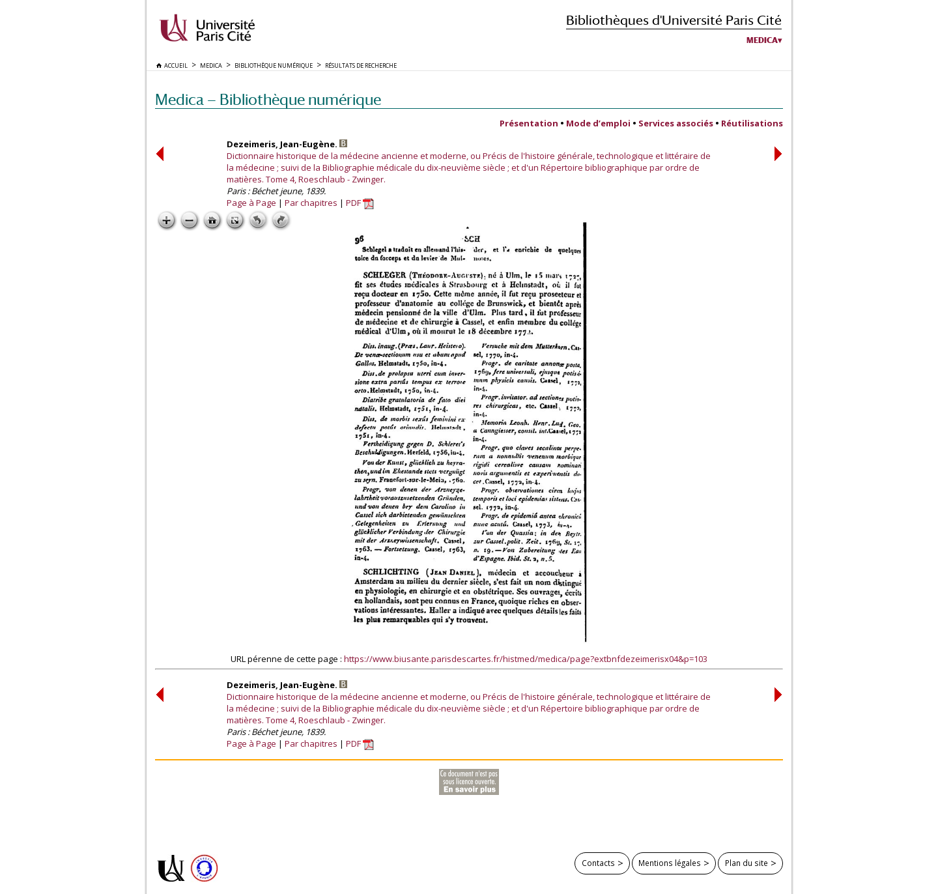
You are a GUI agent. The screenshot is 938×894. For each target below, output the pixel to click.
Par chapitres (311, 203)
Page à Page (251, 203)
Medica (762, 40)
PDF (360, 203)
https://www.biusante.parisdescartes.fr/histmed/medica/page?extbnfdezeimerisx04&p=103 (525, 659)
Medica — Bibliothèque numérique (268, 99)
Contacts (598, 863)
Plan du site (746, 863)
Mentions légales (669, 863)
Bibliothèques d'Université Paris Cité (674, 19)
